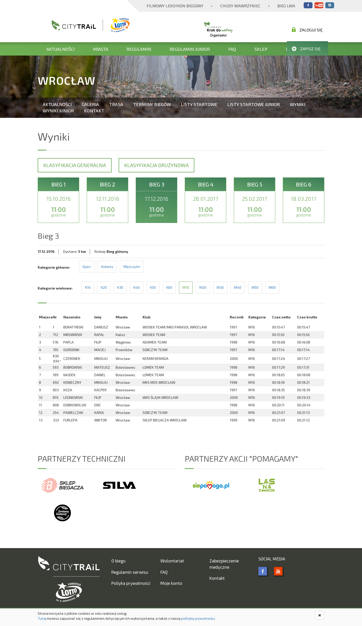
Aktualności (61, 49)
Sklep (260, 49)
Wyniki (297, 104)
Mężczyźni (131, 266)
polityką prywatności (198, 618)
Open (86, 266)
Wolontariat (172, 560)
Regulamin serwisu (129, 571)
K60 (169, 287)
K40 (136, 287)
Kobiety (107, 266)
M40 (237, 287)
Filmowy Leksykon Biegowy (175, 5)
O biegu (118, 560)
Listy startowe (199, 104)
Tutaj (42, 618)
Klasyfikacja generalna (74, 165)
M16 (186, 287)
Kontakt (94, 110)
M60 (272, 287)
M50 (255, 287)
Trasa (116, 104)
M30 (220, 287)
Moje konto (171, 583)
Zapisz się (306, 48)
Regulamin (138, 49)
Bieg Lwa (286, 5)
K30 (120, 287)
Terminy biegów (152, 104)
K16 (87, 287)
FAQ (232, 49)
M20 (202, 287)
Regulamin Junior (189, 49)
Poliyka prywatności (130, 583)
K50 (153, 287)
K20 (104, 287)
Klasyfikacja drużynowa (156, 165)
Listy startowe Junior (254, 104)
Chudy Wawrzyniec (240, 5)
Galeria (90, 104)
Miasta (100, 49)
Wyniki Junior (58, 110)
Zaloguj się (307, 29)
